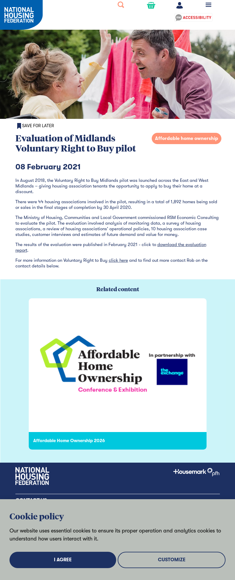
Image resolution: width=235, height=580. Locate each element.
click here (118, 260)
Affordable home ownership (186, 138)
